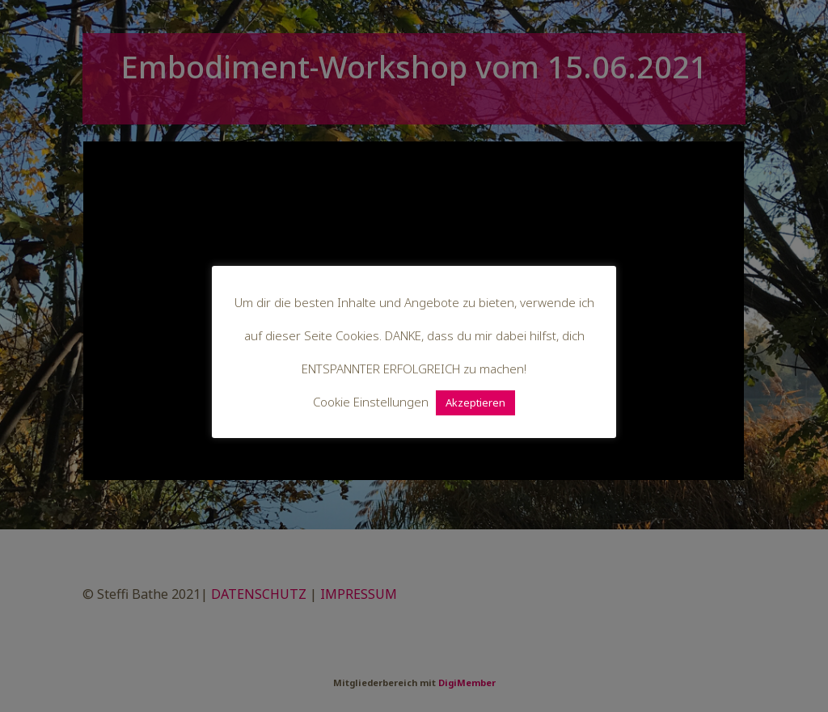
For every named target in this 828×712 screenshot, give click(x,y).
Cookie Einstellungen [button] (371, 402)
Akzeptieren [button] (475, 402)
